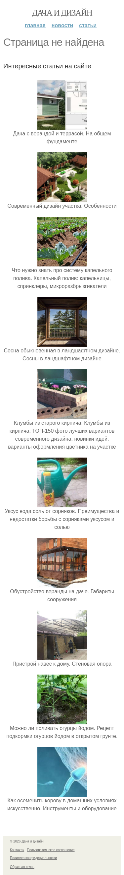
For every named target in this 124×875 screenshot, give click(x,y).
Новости (62, 25)
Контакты (17, 850)
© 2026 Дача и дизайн (27, 841)
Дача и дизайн (62, 13)
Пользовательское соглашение (51, 850)
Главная (35, 25)
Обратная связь (22, 867)
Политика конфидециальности (33, 858)
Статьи (88, 25)
